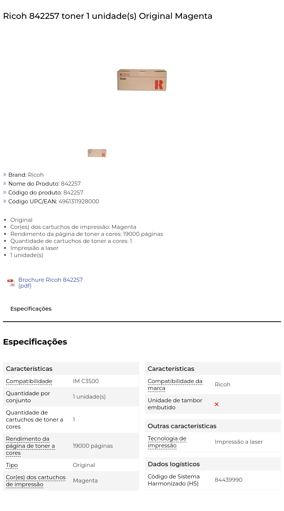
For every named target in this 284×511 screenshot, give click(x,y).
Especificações (30, 308)
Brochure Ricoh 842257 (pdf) (50, 282)
